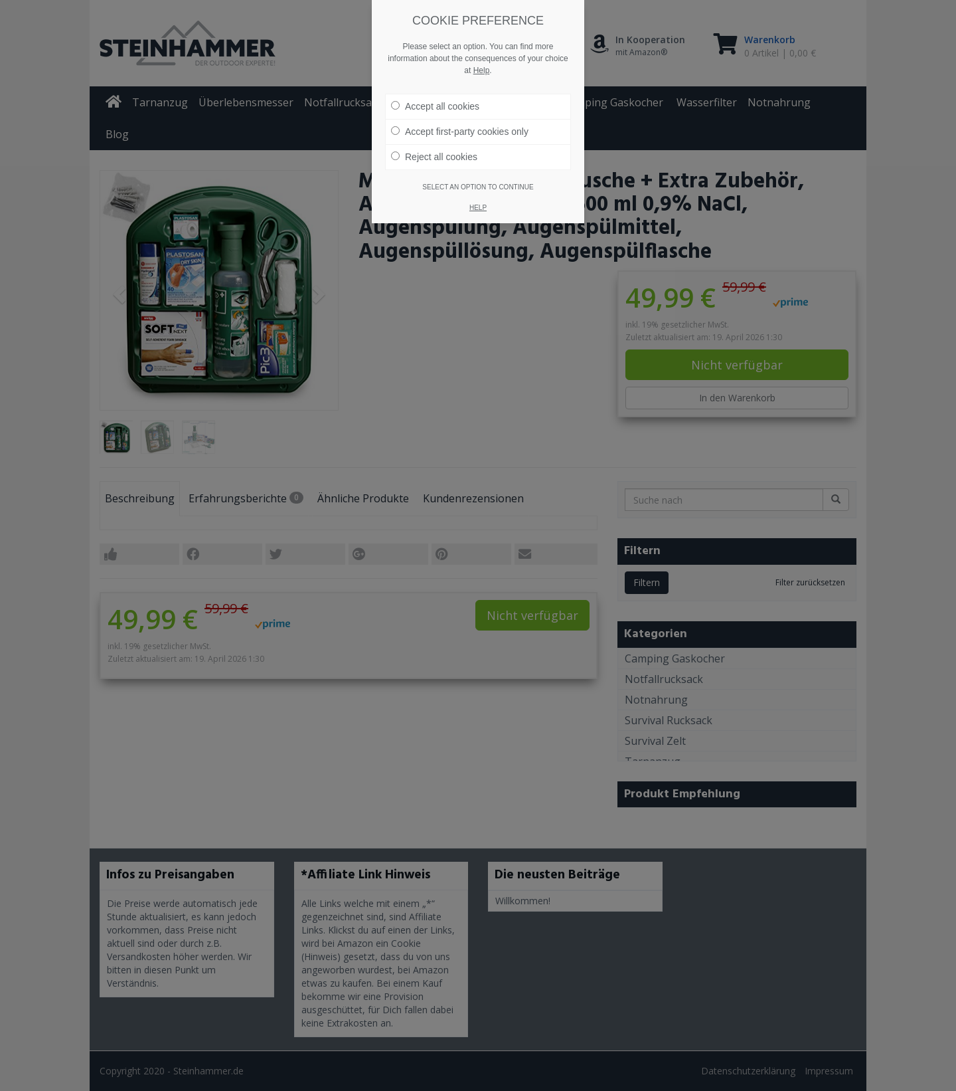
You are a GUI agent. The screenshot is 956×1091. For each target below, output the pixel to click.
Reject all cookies (434, 156)
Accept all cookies (435, 106)
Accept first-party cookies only (459, 131)
